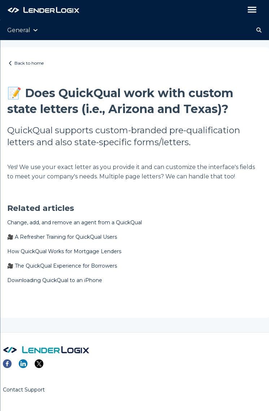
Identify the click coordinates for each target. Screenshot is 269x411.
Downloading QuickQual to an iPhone (54, 280)
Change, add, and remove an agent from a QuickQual (74, 222)
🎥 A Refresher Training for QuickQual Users (62, 237)
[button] (252, 10)
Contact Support (24, 390)
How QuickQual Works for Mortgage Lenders (64, 251)
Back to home (29, 63)
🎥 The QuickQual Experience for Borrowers (62, 266)
